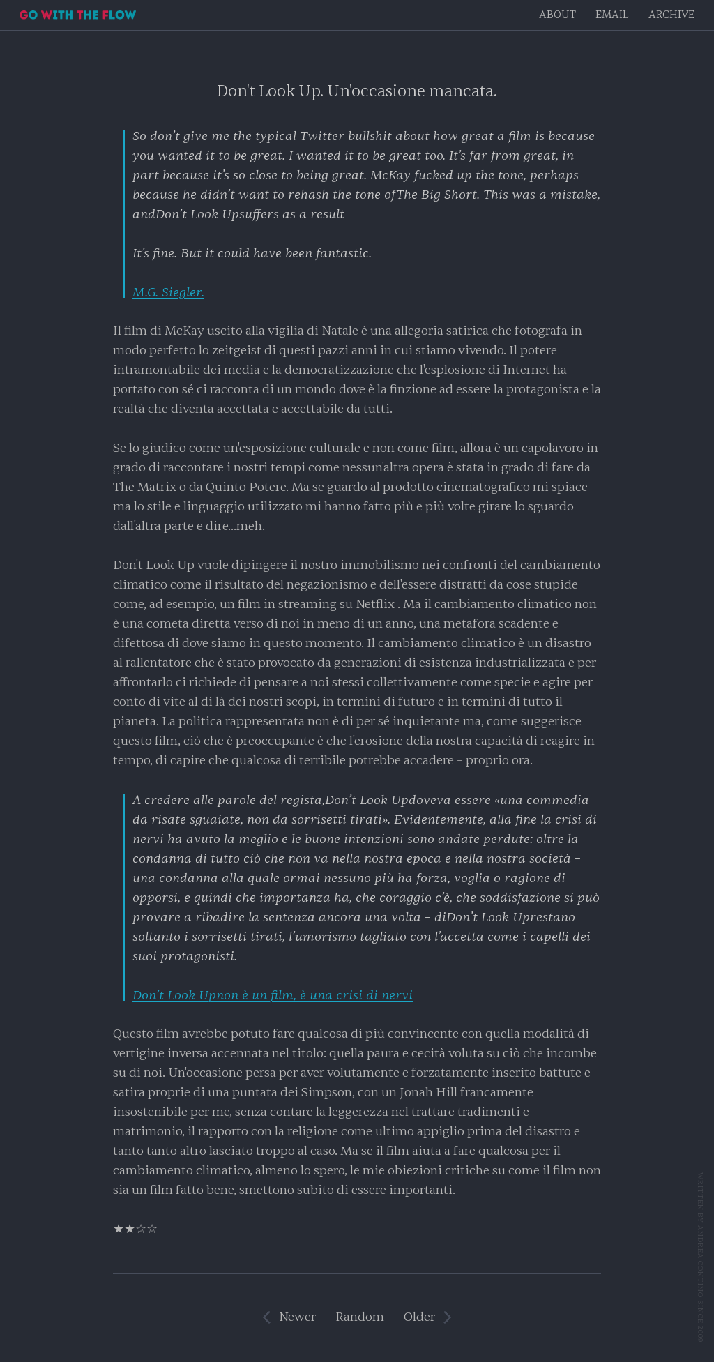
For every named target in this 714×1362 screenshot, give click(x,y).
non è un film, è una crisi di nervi (272, 995)
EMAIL (612, 15)
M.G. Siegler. (168, 292)
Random (359, 1317)
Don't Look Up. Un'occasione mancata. (357, 91)
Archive (671, 15)
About (557, 15)
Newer (297, 1317)
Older (419, 1317)
